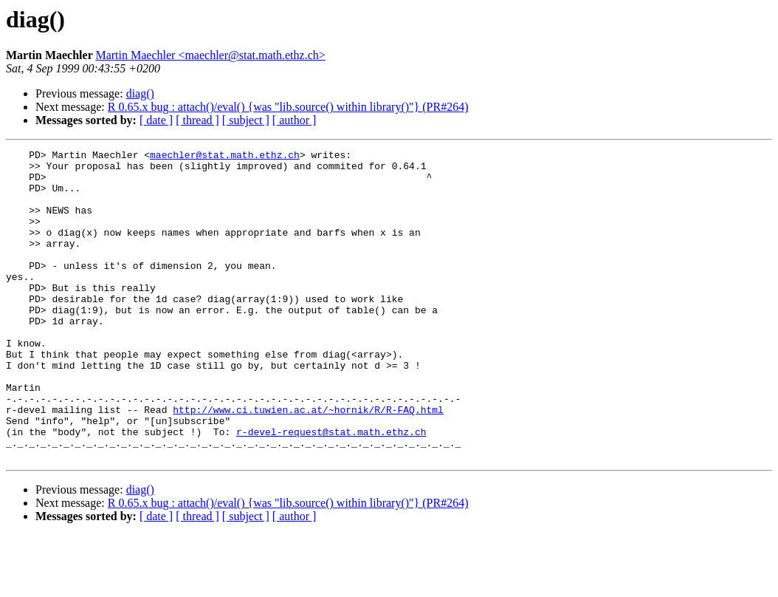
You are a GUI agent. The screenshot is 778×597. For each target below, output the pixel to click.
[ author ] (294, 120)
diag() (140, 93)
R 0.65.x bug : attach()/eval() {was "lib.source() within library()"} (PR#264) (288, 106)
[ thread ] (197, 120)
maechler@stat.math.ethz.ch (225, 156)
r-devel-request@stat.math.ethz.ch (331, 489)
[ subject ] (245, 120)
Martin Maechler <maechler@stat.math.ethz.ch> (210, 55)
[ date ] (156, 120)
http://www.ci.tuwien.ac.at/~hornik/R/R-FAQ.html (308, 462)
